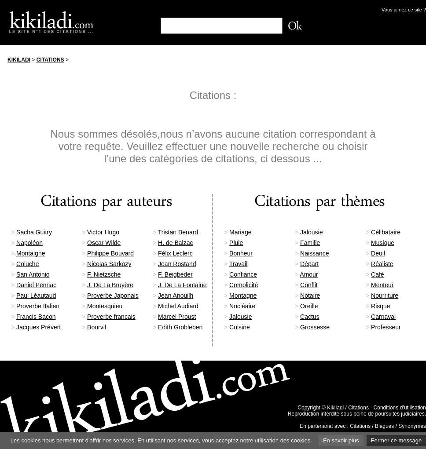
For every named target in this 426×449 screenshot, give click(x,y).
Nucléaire (242, 306)
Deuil (378, 253)
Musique (382, 242)
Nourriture (384, 295)
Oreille (309, 306)
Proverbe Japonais (113, 295)
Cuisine (239, 327)
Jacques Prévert (38, 327)
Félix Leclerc (175, 253)
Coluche (27, 263)
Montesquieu (104, 306)
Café (377, 274)
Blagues (384, 426)
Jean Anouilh (175, 295)
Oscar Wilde (104, 242)
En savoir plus (341, 440)
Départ (309, 263)
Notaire (310, 295)
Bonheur (241, 253)
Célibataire (385, 232)
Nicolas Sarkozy (109, 263)
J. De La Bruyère (110, 284)
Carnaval (383, 316)
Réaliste (382, 263)
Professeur (386, 327)
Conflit (309, 284)
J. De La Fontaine (182, 284)
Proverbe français (111, 316)
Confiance (243, 274)
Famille (310, 242)
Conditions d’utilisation (400, 408)
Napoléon (29, 242)
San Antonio (33, 274)
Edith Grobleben (180, 327)
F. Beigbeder (175, 274)
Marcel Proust (177, 316)
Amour (309, 274)
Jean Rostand (177, 263)
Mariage (240, 232)
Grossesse (315, 327)
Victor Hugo (103, 232)
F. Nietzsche (104, 274)
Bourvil (96, 327)
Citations (50, 60)
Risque (380, 306)
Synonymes (412, 426)
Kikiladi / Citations (348, 408)
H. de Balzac (175, 242)
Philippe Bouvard (110, 253)
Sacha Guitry (34, 232)
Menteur (382, 284)
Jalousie (311, 232)
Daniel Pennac (36, 284)
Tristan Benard (178, 232)
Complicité (243, 284)
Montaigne (30, 253)
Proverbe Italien (37, 306)
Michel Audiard (178, 306)
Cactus (310, 316)
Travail (238, 263)
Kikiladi (18, 60)
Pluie (236, 242)
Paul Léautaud (36, 295)
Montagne (243, 295)
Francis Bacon (35, 316)
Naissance (314, 253)
